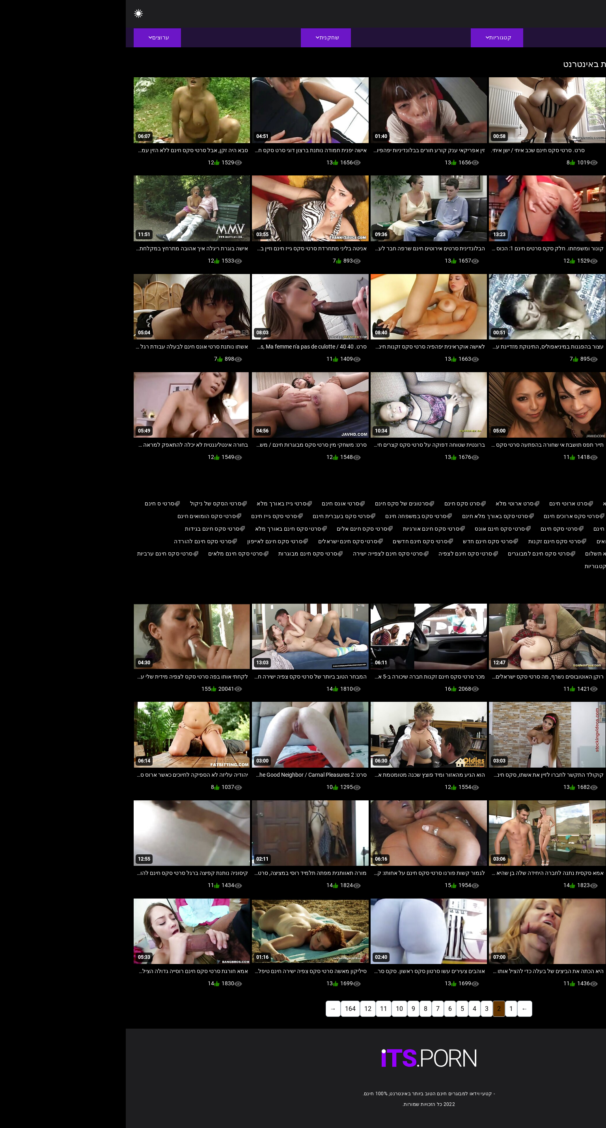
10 (273, 1008)
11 (257, 1008)
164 (224, 1008)
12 (242, 1008)
